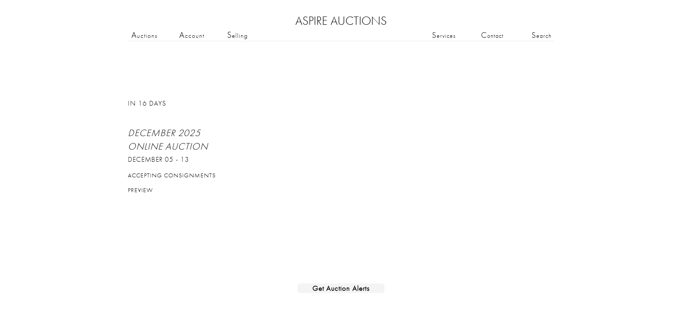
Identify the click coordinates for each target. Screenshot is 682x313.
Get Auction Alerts (341, 288)
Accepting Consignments (172, 175)
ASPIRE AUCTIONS (341, 20)
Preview (140, 190)
